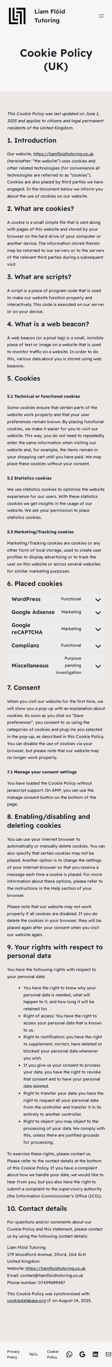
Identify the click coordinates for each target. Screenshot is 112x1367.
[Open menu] (101, 15)
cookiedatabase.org (26, 1300)
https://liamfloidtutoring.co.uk (63, 154)
